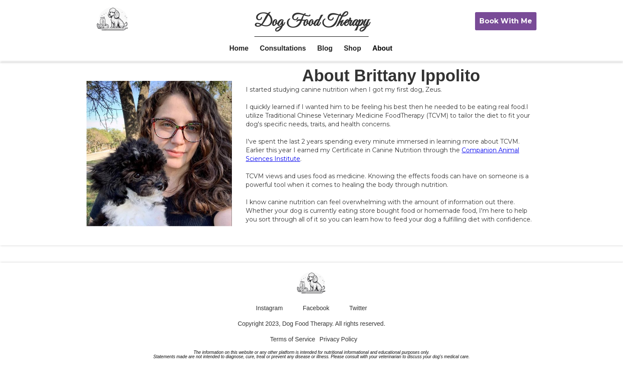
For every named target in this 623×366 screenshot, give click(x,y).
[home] (113, 20)
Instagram (269, 308)
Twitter (358, 308)
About (382, 48)
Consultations (283, 48)
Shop (352, 48)
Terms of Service (292, 339)
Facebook (316, 308)
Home (238, 48)
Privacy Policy (338, 339)
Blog (325, 48)
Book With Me (505, 21)
